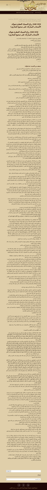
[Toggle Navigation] (7, 5)
